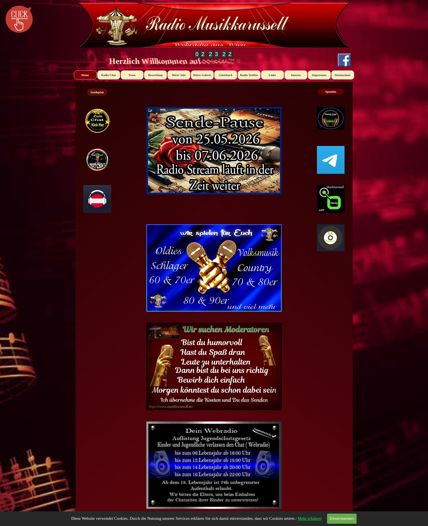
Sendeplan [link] (97, 92)
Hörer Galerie (202, 75)
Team (131, 75)
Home (85, 75)
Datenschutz (342, 75)
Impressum (319, 75)
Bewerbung (155, 75)
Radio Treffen (249, 75)
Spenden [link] (330, 91)
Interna (296, 75)
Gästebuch (226, 75)
